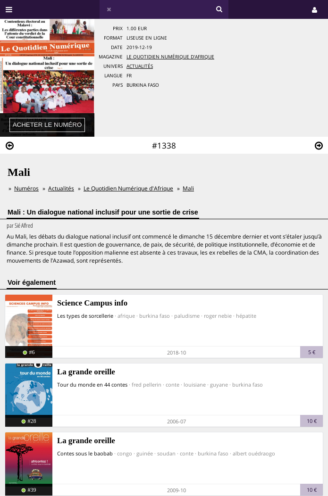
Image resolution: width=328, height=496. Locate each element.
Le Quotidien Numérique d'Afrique (170, 57)
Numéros (26, 188)
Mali (188, 188)
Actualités (139, 66)
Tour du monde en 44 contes (92, 384)
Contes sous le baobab (85, 453)
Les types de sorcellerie (85, 315)
